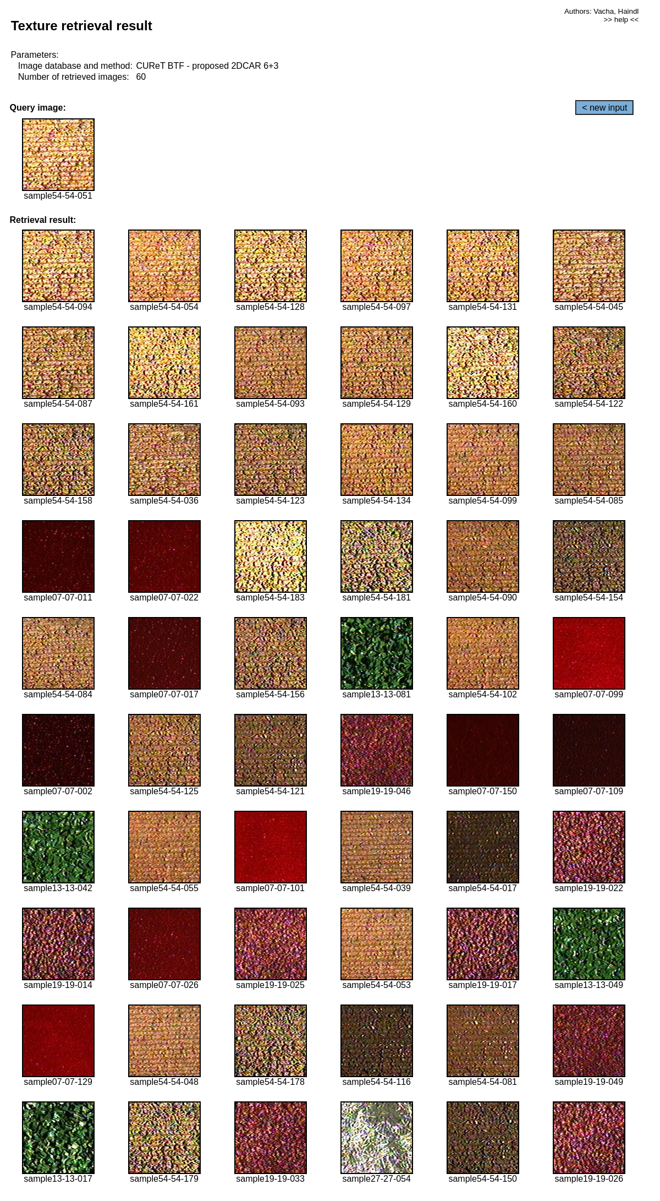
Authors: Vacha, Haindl (601, 11)
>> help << (621, 19)
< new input (604, 107)
